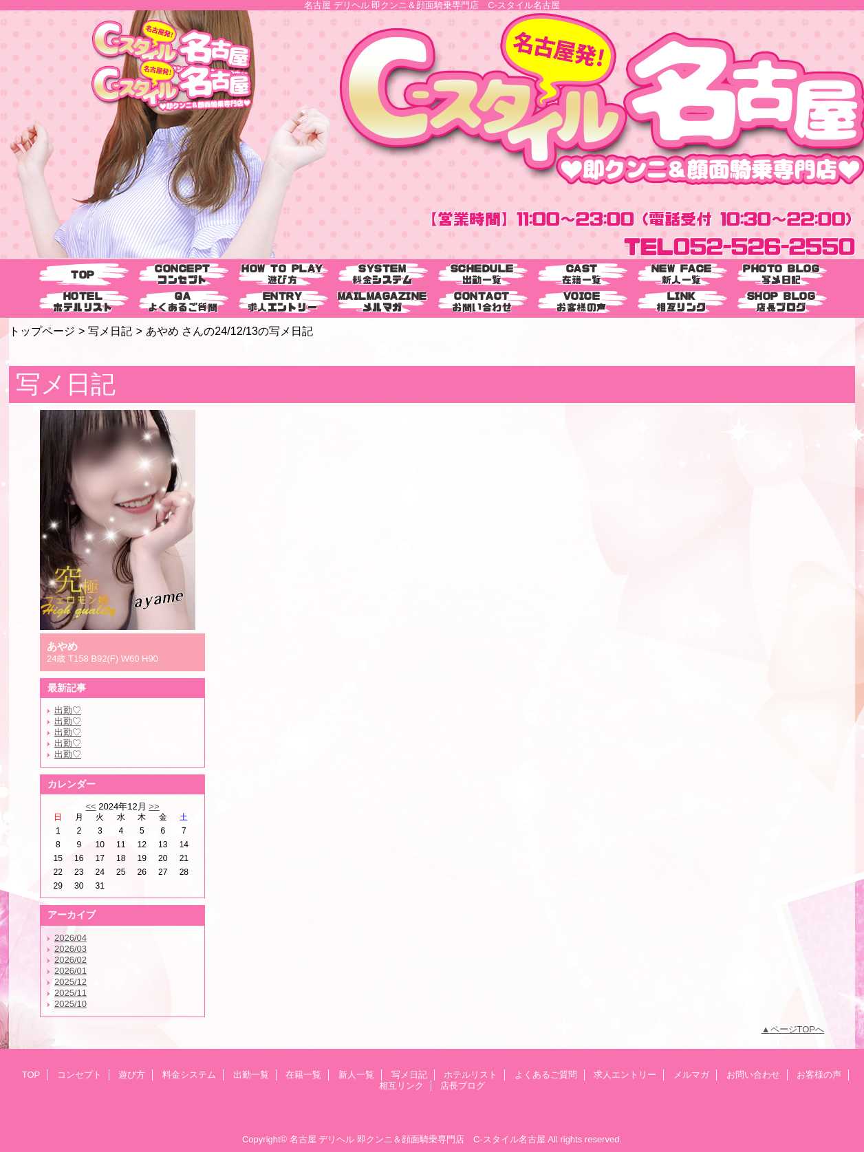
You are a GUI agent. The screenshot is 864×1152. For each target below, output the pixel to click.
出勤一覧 (251, 1074)
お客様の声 (819, 1074)
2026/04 (70, 938)
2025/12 (70, 982)
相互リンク (401, 1085)
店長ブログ (462, 1085)
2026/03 (70, 949)
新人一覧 (356, 1074)
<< (90, 806)
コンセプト (79, 1074)
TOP (83, 274)
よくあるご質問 (546, 1074)
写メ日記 (110, 331)
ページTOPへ (797, 1029)
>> (154, 806)
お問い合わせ (753, 1074)
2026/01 (70, 971)
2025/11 (70, 993)
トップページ (42, 331)
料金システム (189, 1074)
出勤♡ (67, 710)
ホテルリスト (470, 1074)
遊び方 (131, 1074)
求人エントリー (625, 1074)
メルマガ (691, 1074)
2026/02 (70, 960)
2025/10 (70, 1004)
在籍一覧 (303, 1074)
